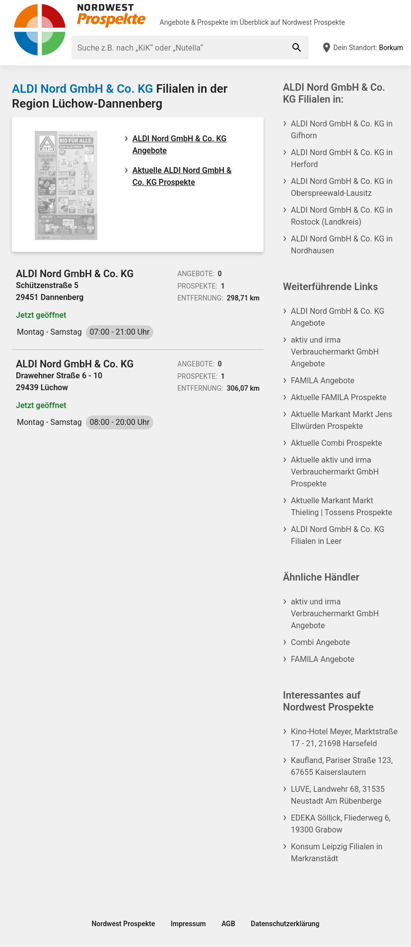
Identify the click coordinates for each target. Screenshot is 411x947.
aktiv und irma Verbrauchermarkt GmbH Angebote (335, 351)
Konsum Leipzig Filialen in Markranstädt (337, 852)
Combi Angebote (320, 642)
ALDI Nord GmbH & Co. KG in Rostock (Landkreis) (342, 216)
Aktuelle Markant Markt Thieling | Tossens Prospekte (341, 506)
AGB (228, 924)
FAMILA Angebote (322, 380)
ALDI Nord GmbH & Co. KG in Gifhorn (342, 129)
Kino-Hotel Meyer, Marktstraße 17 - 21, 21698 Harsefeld (344, 737)
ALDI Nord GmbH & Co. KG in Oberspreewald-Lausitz (342, 187)
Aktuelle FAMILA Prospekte (339, 397)
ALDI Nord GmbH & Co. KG (82, 89)
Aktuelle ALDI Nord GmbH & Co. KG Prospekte (182, 176)
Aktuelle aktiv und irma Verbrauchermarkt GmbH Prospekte (335, 471)
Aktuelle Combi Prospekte (336, 443)
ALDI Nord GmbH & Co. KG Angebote (180, 144)
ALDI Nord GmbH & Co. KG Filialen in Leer (337, 535)
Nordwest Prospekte (313, 22)
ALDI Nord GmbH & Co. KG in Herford (342, 158)
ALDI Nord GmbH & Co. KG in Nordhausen (342, 244)
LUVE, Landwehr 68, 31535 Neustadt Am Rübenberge (338, 795)
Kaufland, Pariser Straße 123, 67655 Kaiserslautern (342, 766)
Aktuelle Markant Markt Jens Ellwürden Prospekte (341, 420)
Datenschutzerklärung (285, 924)
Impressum (188, 924)
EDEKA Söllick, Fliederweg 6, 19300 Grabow (341, 823)
